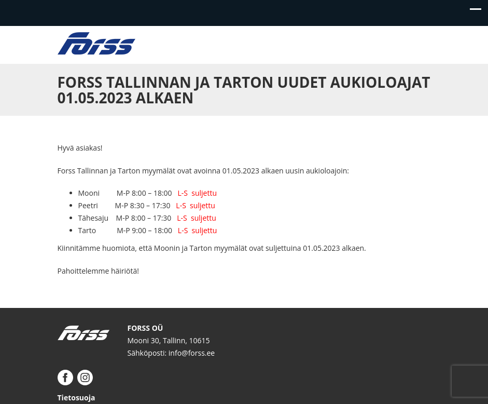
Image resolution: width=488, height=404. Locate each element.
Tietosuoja (76, 397)
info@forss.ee (192, 353)
